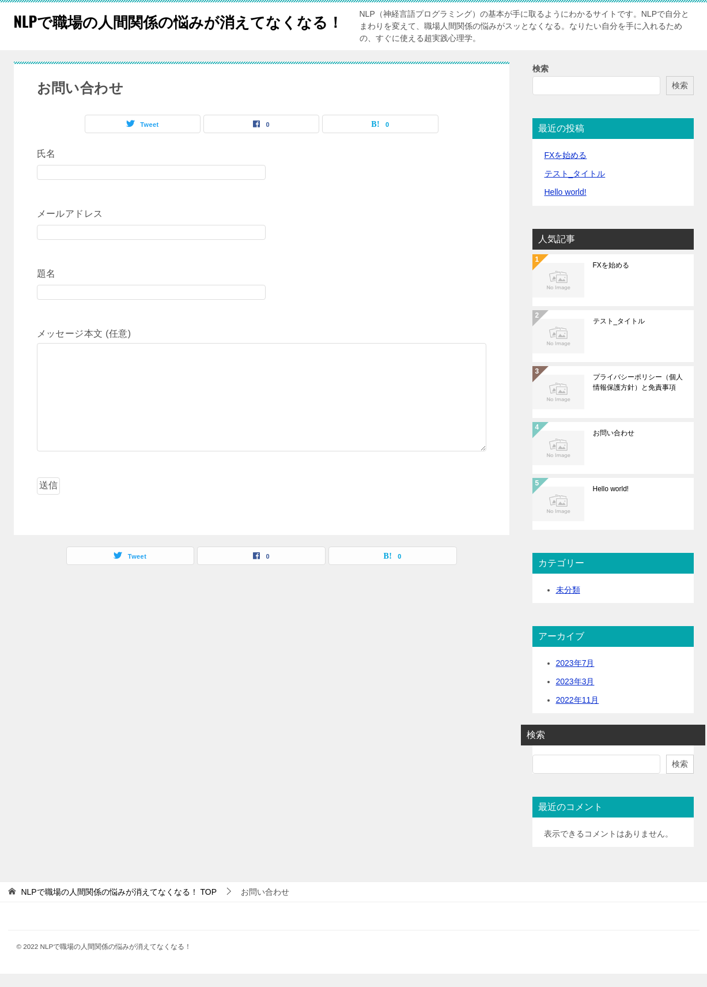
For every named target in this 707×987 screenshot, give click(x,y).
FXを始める (566, 168)
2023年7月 (575, 676)
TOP (119, 905)
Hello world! (566, 205)
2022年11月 (577, 713)
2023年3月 (575, 694)
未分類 (568, 603)
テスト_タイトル (575, 186)
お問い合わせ (613, 446)
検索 (540, 81)
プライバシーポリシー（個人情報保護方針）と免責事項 (638, 395)
